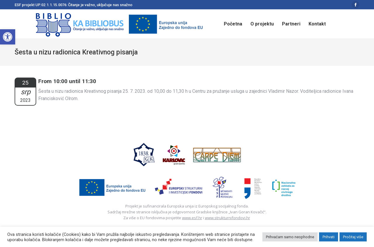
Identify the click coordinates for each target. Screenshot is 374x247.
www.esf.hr (192, 217)
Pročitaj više (353, 237)
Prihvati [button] (329, 237)
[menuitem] (233, 24)
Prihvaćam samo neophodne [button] (290, 237)
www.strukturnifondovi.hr (227, 217)
